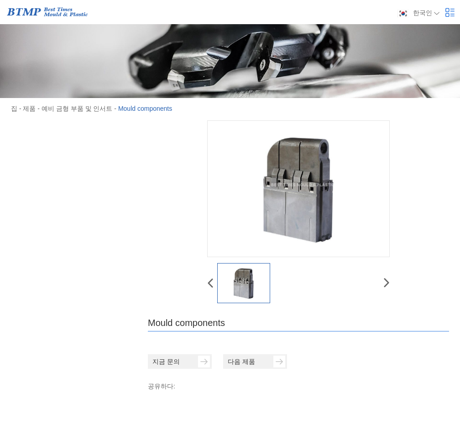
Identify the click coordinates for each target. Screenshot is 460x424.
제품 (29, 108)
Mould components (145, 108)
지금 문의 (181, 361)
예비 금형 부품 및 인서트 (77, 108)
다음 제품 (256, 361)
